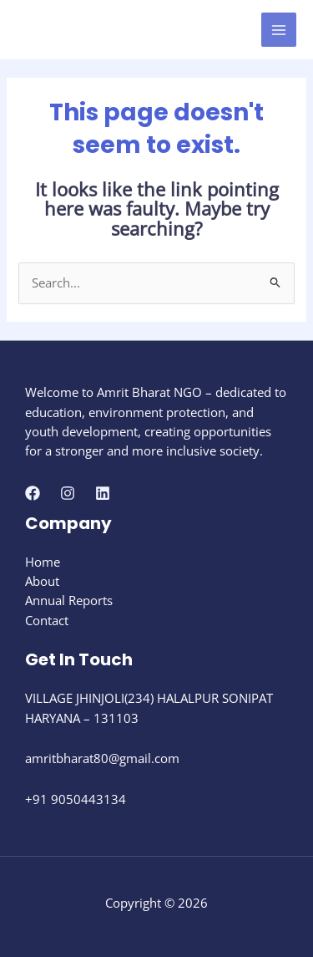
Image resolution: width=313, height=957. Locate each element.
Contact (46, 620)
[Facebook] (32, 493)
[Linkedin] (102, 493)
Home (42, 561)
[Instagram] (67, 493)
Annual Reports (69, 600)
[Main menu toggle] (278, 30)
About (42, 581)
